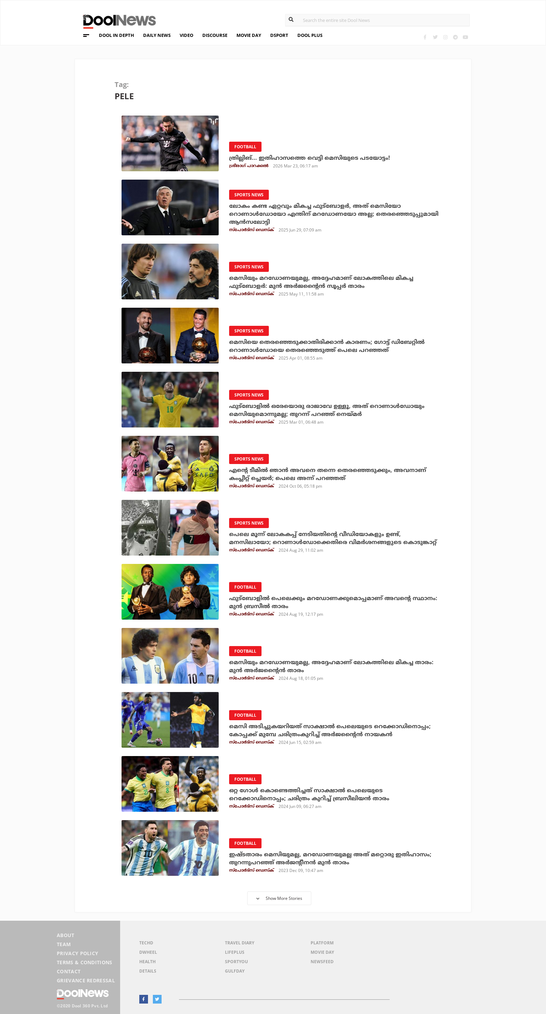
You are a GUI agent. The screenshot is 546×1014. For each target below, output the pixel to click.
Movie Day (322, 952)
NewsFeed (322, 962)
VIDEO (186, 35)
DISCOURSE (214, 35)
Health (147, 962)
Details (147, 971)
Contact (68, 971)
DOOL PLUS (309, 35)
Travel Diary (239, 943)
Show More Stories (279, 898)
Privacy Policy (77, 953)
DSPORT (279, 35)
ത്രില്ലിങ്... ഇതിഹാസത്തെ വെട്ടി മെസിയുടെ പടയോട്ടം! (309, 158)
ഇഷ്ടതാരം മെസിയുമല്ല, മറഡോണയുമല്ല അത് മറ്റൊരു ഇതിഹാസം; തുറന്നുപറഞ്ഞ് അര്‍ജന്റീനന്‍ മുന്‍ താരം (330, 858)
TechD (146, 943)
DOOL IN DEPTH (116, 35)
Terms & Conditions (84, 962)
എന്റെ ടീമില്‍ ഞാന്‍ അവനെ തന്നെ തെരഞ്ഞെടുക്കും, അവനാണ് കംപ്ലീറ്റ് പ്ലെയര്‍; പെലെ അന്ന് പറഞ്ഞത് (327, 474)
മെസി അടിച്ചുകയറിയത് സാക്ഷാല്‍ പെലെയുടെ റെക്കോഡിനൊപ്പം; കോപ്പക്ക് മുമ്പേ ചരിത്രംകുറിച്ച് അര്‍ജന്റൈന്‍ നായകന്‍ (330, 730)
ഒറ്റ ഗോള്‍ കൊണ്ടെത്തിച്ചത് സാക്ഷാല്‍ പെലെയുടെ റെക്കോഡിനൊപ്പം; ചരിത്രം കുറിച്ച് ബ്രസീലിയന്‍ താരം (309, 794)
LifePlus (234, 952)
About (66, 935)
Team (64, 944)
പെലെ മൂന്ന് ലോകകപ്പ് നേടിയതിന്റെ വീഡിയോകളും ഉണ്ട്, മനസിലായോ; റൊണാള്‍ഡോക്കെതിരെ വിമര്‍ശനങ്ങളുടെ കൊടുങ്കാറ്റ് (333, 538)
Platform (322, 943)
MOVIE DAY (248, 35)
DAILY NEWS (157, 35)
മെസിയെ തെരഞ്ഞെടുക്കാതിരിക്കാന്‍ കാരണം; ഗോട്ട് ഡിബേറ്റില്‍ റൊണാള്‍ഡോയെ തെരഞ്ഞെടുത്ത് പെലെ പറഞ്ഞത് (326, 346)
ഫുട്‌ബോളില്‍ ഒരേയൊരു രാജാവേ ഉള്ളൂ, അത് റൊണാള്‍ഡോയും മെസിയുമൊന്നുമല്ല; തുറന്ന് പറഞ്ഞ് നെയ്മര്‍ (326, 410)
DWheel (148, 952)
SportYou (236, 962)
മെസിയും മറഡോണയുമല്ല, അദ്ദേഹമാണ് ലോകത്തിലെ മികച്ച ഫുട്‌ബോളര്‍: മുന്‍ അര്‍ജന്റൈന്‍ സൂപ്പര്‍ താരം (321, 282)
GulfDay (234, 971)
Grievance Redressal (86, 980)
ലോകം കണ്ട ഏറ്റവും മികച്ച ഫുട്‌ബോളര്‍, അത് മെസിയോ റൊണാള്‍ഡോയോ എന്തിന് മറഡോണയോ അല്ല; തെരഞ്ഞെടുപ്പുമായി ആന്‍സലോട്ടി (333, 214)
